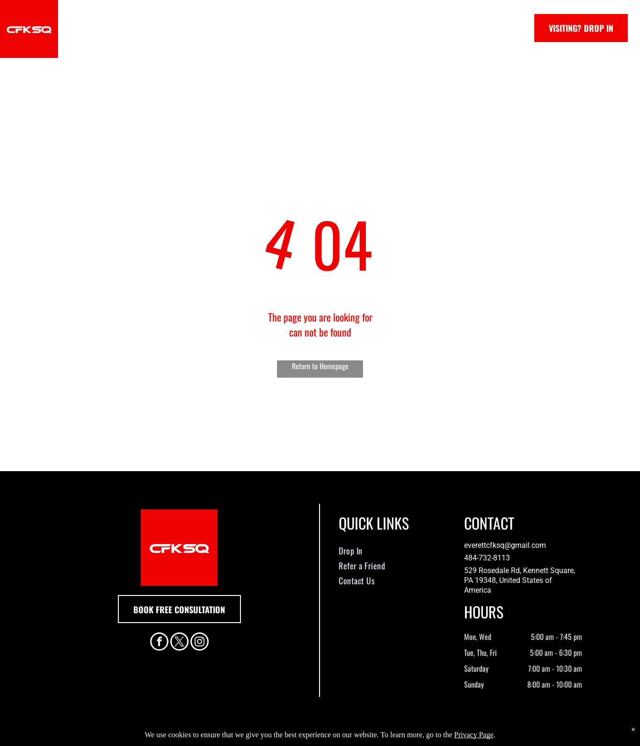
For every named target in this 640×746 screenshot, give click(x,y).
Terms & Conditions (397, 737)
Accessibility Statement (339, 737)
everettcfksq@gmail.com (505, 545)
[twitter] (179, 642)
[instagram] (199, 642)
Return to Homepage (320, 366)
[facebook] (159, 642)
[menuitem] (147, 28)
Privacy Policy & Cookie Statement (261, 737)
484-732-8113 (487, 557)
